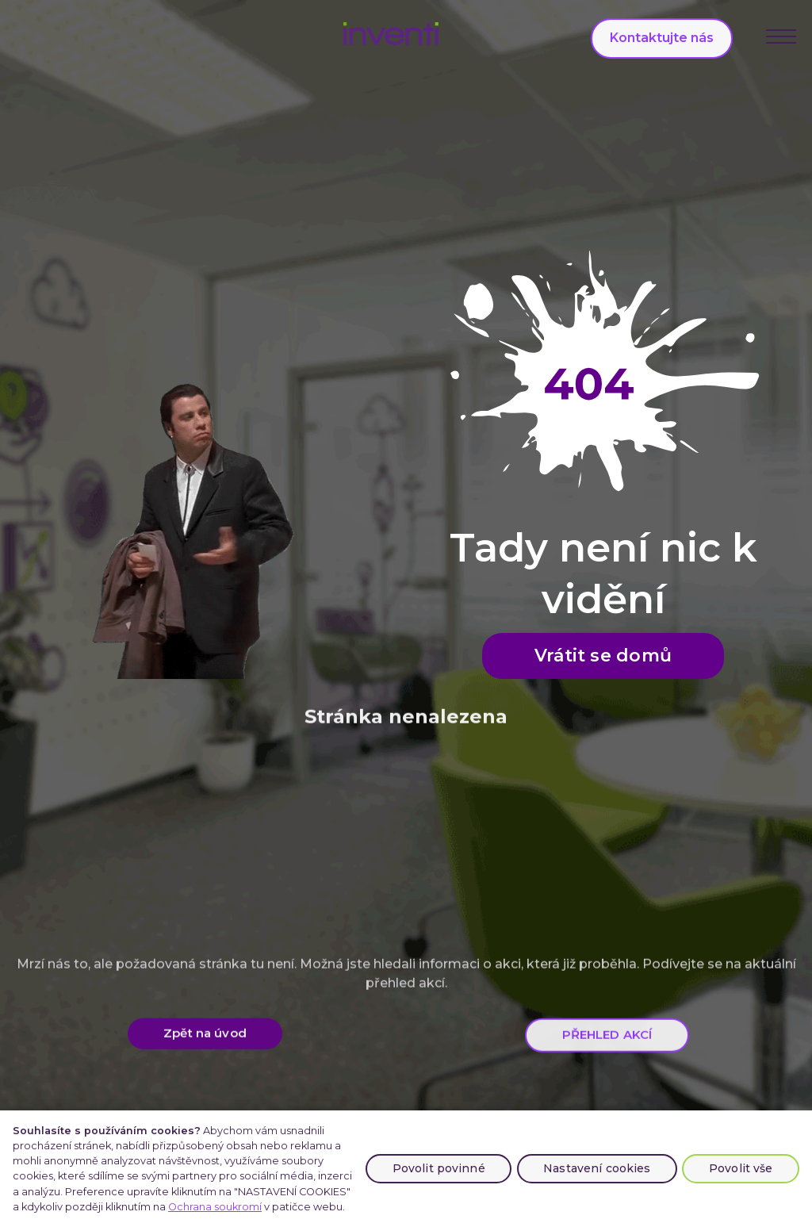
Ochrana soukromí (215, 1207)
